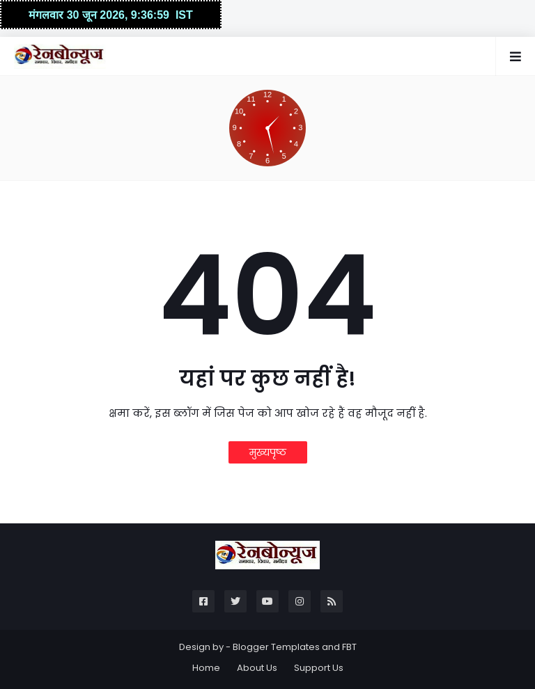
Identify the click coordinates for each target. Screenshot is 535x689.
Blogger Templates (276, 647)
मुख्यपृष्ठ (267, 452)
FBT (349, 647)
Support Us (318, 667)
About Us (257, 667)
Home (206, 667)
